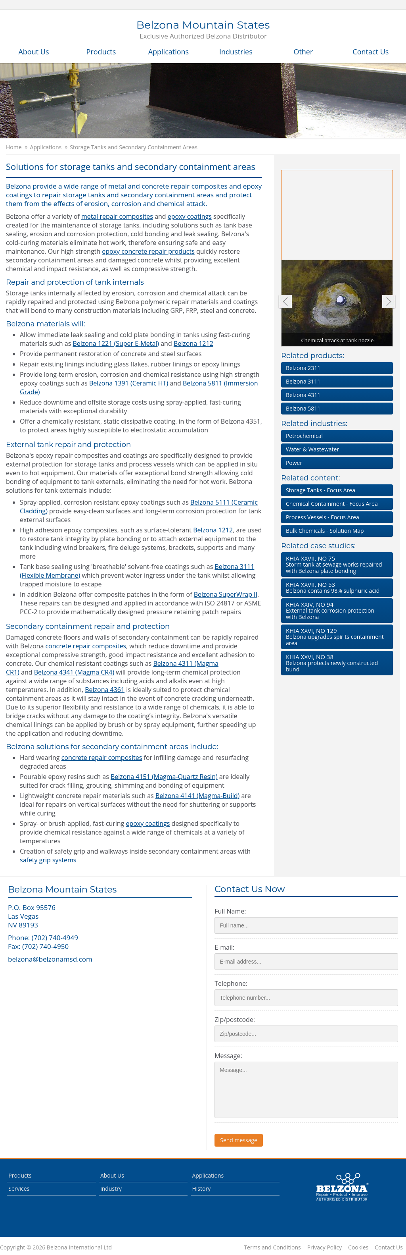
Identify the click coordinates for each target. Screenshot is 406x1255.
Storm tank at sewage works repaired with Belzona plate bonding (335, 564)
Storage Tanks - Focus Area (320, 490)
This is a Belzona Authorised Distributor (342, 1187)
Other (303, 51)
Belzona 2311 (303, 368)
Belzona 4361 (104, 689)
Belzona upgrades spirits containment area (335, 637)
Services (18, 1188)
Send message (238, 1140)
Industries (236, 51)
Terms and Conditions (272, 1247)
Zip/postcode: (234, 1020)
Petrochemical (304, 436)
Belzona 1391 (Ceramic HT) (128, 383)
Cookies (358, 1247)
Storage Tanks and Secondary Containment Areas (133, 147)
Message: (228, 1056)
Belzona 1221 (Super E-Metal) (116, 343)
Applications (168, 51)
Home (14, 147)
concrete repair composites (85, 646)
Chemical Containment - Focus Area (332, 503)
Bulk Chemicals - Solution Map (325, 530)
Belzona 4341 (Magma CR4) (74, 672)
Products (101, 51)
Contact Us (370, 51)
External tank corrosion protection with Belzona (335, 610)
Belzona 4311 (303, 395)
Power (294, 463)
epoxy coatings (190, 216)
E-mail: (224, 947)
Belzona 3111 (303, 381)
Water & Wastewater (312, 449)
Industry (111, 1188)
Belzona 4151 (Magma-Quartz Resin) (164, 776)
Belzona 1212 (193, 343)
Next (389, 302)
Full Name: (230, 911)
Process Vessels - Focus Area (322, 517)
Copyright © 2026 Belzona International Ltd (56, 1247)
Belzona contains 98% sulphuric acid (335, 587)
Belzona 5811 (303, 408)
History (201, 1188)
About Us (33, 51)
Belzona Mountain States (203, 30)
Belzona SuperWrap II (225, 594)
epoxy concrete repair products (148, 251)
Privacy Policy (324, 1247)
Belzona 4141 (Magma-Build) (197, 795)
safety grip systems (48, 860)
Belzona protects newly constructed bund (335, 663)
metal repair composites (117, 216)
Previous (285, 302)
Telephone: (230, 983)
